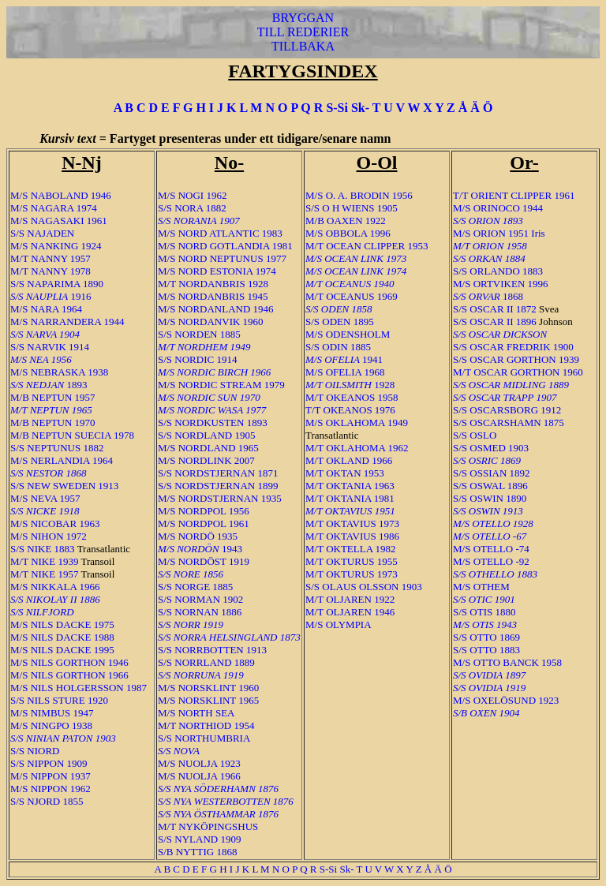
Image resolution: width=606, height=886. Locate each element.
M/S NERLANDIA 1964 (61, 460)
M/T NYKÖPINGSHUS (208, 826)
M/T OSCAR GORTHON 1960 (518, 372)
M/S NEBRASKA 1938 (59, 372)
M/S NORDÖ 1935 (198, 536)
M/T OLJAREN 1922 (350, 599)
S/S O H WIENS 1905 (351, 208)
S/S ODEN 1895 (339, 321)
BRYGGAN (303, 17)
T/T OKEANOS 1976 (350, 410)
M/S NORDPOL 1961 (203, 523)
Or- (524, 162)
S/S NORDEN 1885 (199, 334)
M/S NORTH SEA (196, 713)
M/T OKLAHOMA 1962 (357, 448)
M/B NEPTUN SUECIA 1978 (72, 435)
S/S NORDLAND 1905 (207, 435)
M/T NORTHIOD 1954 (206, 725)
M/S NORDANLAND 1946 (216, 309)
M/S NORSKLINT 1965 (208, 700)
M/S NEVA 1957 (45, 498)
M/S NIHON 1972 (48, 536)
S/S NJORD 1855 (46, 801)
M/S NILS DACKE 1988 (62, 637)
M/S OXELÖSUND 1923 (506, 700)
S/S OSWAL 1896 (490, 486)
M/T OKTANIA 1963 (350, 486)
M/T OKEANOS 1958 (351, 397)
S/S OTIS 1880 (484, 612)
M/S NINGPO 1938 (51, 725)
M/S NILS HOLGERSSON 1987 (78, 687)
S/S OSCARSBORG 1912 (507, 410)
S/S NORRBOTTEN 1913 (212, 650)
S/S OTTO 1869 (486, 637)
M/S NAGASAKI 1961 (58, 220)
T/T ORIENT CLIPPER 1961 (513, 195)
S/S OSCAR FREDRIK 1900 (513, 347)
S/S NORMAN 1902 (200, 599)
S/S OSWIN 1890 (489, 498)
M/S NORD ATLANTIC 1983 (220, 233)
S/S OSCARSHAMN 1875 (508, 422)
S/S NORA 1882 (192, 208)
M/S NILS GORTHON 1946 (69, 662)
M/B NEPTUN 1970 (52, 422)
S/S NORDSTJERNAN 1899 (218, 486)
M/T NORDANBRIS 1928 (213, 284)
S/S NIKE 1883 (42, 549)
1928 (350, 385)
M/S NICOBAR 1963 (54, 523)
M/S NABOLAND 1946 (60, 195)
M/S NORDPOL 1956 (203, 511)
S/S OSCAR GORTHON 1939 (516, 359)
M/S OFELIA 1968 (344, 372)
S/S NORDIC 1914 (197, 359)
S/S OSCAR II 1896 (495, 321)
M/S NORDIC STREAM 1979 (221, 385)
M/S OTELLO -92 (491, 561)
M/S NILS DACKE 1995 (62, 650)
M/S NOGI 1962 (192, 195)
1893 (49, 385)
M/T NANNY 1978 (50, 271)
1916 (51, 296)
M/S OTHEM (481, 587)
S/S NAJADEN (42, 233)
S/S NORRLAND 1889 (206, 662)
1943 (200, 549)
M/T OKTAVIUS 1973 (352, 523)
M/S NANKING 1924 (56, 246)
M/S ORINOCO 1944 (498, 208)
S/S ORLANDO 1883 (498, 271)
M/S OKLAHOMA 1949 (356, 422)
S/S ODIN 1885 (338, 347)
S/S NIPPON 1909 (49, 763)
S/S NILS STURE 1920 (59, 700)
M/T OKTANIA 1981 (350, 498)
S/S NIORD (35, 751)
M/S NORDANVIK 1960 (211, 321)
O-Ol (377, 162)
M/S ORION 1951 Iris (499, 233)
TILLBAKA (303, 46)
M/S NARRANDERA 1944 (67, 321)
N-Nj (82, 162)
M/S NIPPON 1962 (50, 788)
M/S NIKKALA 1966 (54, 587)
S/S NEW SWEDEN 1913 (64, 486)
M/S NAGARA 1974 (53, 208)
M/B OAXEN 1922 (345, 220)
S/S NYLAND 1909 (199, 839)
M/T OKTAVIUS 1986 (352, 536)
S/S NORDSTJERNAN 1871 (218, 473)
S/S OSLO (474, 435)
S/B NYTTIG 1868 (197, 852)
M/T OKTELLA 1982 (350, 549)
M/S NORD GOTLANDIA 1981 (225, 246)
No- (229, 162)
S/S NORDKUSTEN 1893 (212, 422)
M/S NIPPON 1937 (50, 776)
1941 (344, 359)
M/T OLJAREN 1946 (350, 612)
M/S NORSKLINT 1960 (208, 687)
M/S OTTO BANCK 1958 (507, 662)
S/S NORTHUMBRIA (204, 738)
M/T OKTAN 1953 (344, 473)
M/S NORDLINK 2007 (206, 460)
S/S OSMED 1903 (491, 448)
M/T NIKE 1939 (44, 561)
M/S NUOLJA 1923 (199, 763)
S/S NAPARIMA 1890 (56, 284)
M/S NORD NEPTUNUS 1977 (222, 258)
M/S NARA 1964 (46, 309)
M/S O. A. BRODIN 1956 (359, 195)
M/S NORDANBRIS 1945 (212, 296)
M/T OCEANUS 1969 (351, 296)
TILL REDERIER (303, 32)
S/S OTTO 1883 (486, 650)
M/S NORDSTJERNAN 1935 (220, 498)
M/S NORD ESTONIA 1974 (217, 271)
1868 (488, 296)
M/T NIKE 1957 (44, 574)
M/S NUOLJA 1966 (199, 776)
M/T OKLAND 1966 (348, 460)
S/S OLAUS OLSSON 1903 (363, 587)
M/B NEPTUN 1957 (52, 397)
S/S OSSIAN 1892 (491, 473)
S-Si (337, 107)
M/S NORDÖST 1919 (203, 561)
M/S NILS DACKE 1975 (62, 624)
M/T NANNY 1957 (50, 258)
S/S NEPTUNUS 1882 (56, 448)
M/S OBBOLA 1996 (348, 233)
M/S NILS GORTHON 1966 (69, 675)
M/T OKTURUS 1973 (351, 574)
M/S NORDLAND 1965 (208, 448)
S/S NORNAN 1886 (199, 612)
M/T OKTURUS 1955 (351, 561)
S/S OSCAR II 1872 (495, 309)
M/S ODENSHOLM (347, 334)
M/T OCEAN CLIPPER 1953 (366, 246)
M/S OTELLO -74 (491, 549)
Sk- (360, 107)
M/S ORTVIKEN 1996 (500, 284)
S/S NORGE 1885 (195, 587)
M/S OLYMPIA (338, 624)
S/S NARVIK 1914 (49, 347)
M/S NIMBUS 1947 (51, 713)
